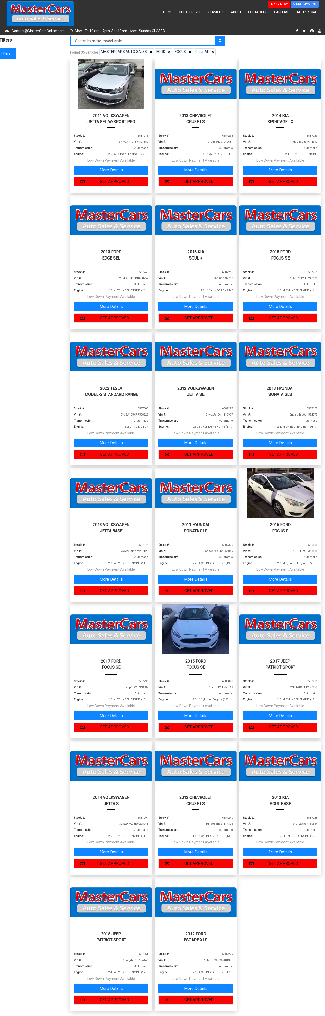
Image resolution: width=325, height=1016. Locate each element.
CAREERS (281, 12)
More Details (111, 170)
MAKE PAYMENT (305, 4)
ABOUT (236, 12)
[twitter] (305, 31)
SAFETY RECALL (307, 12)
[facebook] (297, 31)
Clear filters (33, 53)
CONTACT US (257, 12)
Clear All (205, 51)
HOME (167, 12)
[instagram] (312, 31)
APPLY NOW (279, 4)
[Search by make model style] (142, 41)
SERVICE (216, 12)
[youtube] (319, 31)
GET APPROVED (190, 12)
